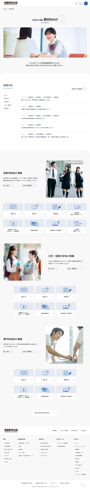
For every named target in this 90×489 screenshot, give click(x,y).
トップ (5, 9)
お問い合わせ (74, 430)
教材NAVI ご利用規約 (64, 483)
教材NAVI (41, 439)
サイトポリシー (53, 483)
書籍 (4, 439)
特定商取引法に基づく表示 (41, 483)
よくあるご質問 (64, 430)
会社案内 (54, 430)
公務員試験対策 (21, 439)
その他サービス (60, 439)
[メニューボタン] (86, 3)
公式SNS (83, 430)
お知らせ (76, 439)
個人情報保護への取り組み (26, 483)
